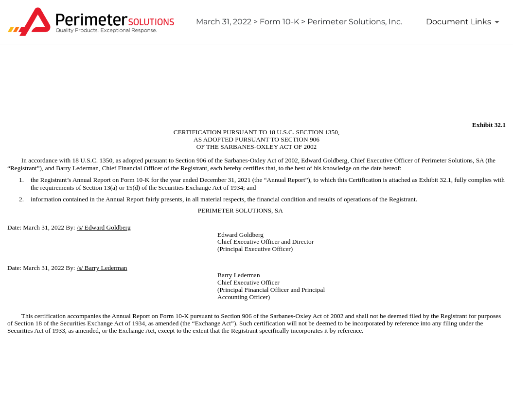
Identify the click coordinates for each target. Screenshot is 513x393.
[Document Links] (464, 22)
